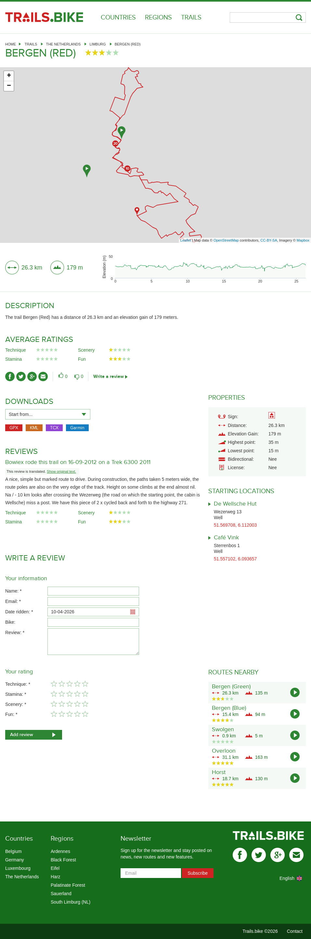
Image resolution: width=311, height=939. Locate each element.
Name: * (13, 591)
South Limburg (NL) (70, 902)
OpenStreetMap (226, 240)
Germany (14, 859)
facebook (240, 855)
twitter (259, 855)
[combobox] (47, 414)
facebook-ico (10, 376)
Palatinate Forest (68, 885)
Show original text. (61, 471)
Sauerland (61, 893)
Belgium (13, 851)
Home (10, 44)
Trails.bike (44, 17)
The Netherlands (63, 44)
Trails (191, 17)
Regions (158, 17)
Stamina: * (15, 694)
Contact (295, 931)
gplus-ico (32, 376)
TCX (54, 428)
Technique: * (17, 684)
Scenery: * (15, 704)
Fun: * (11, 714)
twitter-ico (21, 376)
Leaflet (185, 240)
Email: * (13, 601)
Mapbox (303, 240)
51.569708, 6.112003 (235, 525)
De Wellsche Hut (235, 503)
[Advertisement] (155, 189)
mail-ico (43, 376)
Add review (21, 734)
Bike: (10, 622)
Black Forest (63, 859)
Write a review (108, 376)
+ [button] (9, 76)
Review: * (14, 632)
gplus (277, 855)
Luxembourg (18, 868)
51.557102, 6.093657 (235, 558)
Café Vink (226, 537)
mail (296, 855)
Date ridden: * (19, 611)
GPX (13, 428)
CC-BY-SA (268, 240)
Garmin (77, 428)
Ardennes (60, 851)
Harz (55, 876)
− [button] (9, 86)
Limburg (97, 44)
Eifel (55, 868)
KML (34, 428)
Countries (118, 17)
